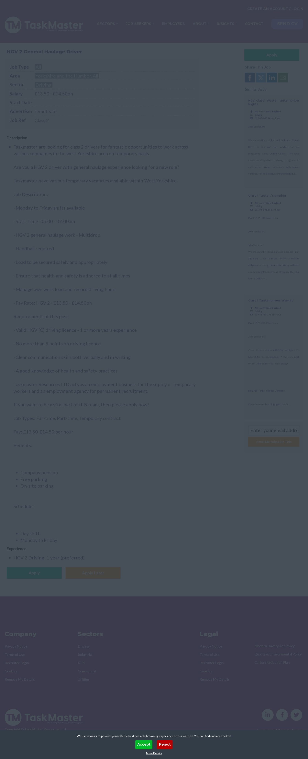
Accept (143, 744)
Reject (165, 744)
